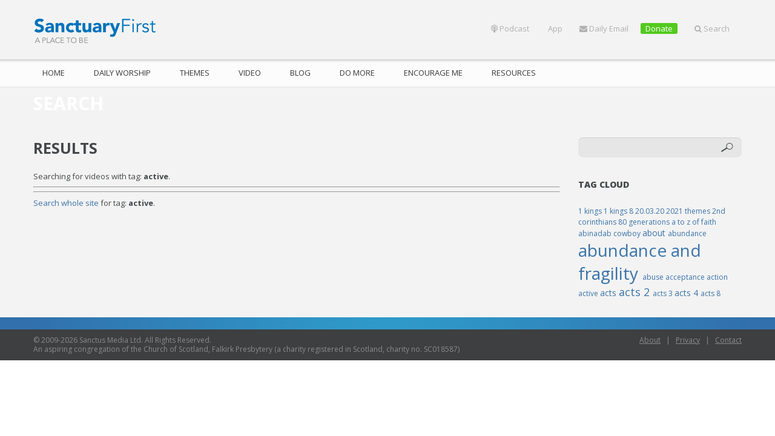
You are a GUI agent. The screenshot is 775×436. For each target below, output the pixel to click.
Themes (194, 72)
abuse (653, 277)
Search (712, 28)
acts (609, 293)
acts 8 (711, 293)
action (717, 277)
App (554, 28)
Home (53, 72)
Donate (659, 28)
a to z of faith (693, 222)
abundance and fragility (639, 262)
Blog (300, 72)
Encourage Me (433, 72)
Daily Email (603, 28)
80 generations (644, 222)
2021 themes (689, 211)
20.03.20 (650, 211)
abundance (687, 233)
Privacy (688, 340)
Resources (514, 72)
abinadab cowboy (610, 233)
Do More (357, 72)
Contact (728, 340)
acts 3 (663, 293)
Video (250, 72)
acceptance (686, 277)
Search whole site (66, 202)
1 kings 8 (619, 211)
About (650, 340)
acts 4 (687, 293)
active (589, 293)
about (655, 233)
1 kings (591, 211)
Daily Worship (122, 72)
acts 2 (636, 292)
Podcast (510, 28)
